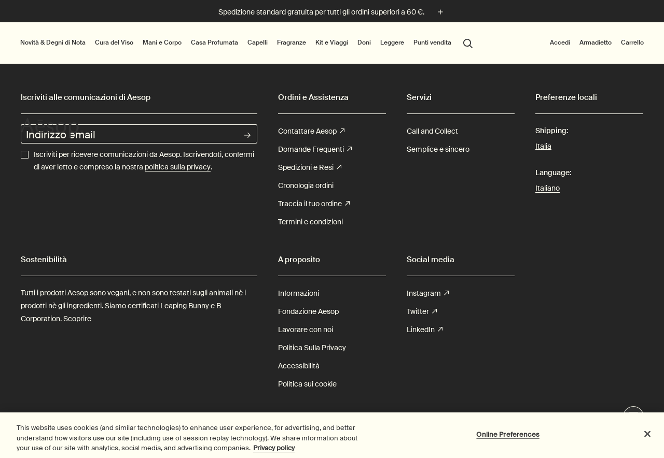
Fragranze (291, 42)
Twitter (422, 312)
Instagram (428, 293)
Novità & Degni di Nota (53, 42)
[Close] (647, 439)
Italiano (547, 188)
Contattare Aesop (311, 131)
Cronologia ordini (306, 185)
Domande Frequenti (315, 149)
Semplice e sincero (438, 149)
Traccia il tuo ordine (314, 204)
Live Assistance (634, 417)
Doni (364, 42)
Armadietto (595, 42)
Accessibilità (299, 365)
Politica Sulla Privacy (312, 347)
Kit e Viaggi (331, 42)
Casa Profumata (214, 42)
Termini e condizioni (310, 221)
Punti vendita (432, 42)
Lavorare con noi (305, 329)
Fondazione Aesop (308, 311)
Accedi (559, 42)
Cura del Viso (114, 42)
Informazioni (298, 293)
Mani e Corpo (162, 42)
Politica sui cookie (307, 384)
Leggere (392, 42)
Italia (543, 145)
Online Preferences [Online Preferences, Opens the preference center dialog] (507, 439)
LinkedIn (424, 330)
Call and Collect (432, 131)
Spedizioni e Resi (309, 168)
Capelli (257, 42)
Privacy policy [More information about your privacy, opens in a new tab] (274, 453)
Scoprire (77, 318)
